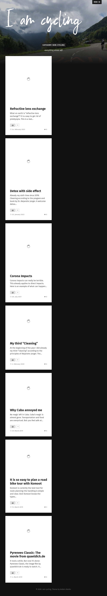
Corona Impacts (21, 276)
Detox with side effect (25, 191)
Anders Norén (65, 589)
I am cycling (46, 589)
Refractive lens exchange (28, 109)
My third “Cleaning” (24, 343)
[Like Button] (12, 125)
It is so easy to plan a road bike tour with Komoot (28, 481)
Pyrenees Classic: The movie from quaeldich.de (27, 554)
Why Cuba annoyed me (26, 410)
